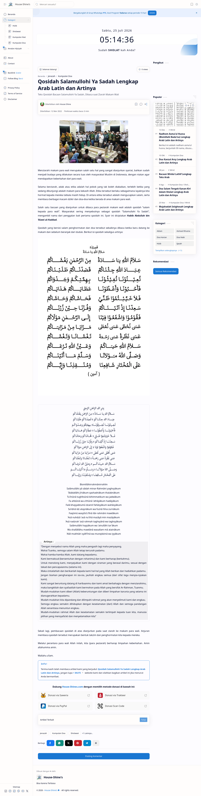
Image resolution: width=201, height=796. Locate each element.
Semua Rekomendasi (166, 271)
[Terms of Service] (16, 93)
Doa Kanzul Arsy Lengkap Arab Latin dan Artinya (175, 161)
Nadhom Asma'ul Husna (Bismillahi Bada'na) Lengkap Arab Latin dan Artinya (174, 137)
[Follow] (16, 78)
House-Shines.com (72, 686)
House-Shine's (22, 4)
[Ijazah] (184, 243)
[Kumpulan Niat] (18, 37)
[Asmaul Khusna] (184, 231)
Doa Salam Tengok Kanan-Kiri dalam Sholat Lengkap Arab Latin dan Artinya (175, 192)
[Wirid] (172, 130)
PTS (104, 13)
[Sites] (16, 20)
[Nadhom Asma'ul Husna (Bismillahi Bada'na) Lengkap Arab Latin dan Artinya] (174, 114)
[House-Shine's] (11, 4)
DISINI (152, 13)
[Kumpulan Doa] (18, 43)
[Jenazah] (43, 733)
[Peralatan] (16, 48)
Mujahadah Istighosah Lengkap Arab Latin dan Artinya (176, 208)
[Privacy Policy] (16, 88)
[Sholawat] (75, 733)
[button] (5, 4)
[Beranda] (16, 14)
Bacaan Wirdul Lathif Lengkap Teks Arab (175, 176)
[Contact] (16, 63)
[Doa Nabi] (184, 237)
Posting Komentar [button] (93, 756)
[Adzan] (164, 231)
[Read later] (136, 104)
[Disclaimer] (16, 99)
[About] (16, 58)
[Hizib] (18, 26)
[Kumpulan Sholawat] (18, 31)
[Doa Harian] (164, 237)
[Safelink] (16, 73)
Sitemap (16, 787)
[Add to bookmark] (193, 105)
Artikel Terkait (47, 719)
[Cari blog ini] (54, 4)
